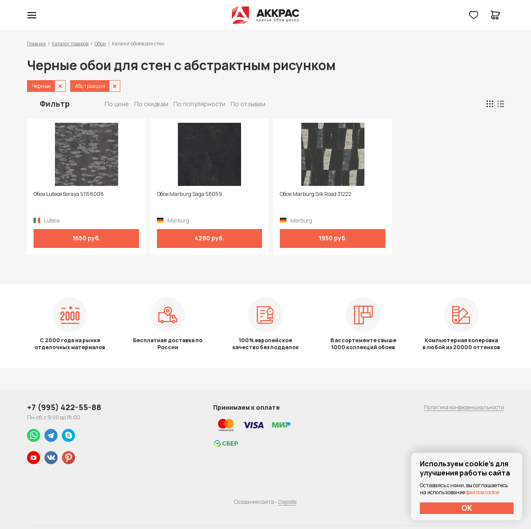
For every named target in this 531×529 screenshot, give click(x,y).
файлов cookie (482, 492)
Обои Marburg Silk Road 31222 (304, 194)
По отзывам (248, 104)
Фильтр (55, 103)
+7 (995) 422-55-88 (64, 407)
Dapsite (287, 501)
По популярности (199, 104)
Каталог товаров (70, 43)
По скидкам (151, 104)
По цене (117, 104)
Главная (36, 43)
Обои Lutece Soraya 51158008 (69, 194)
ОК (467, 507)
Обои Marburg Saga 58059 (183, 194)
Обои (100, 43)
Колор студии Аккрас (266, 15)
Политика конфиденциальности (464, 407)
